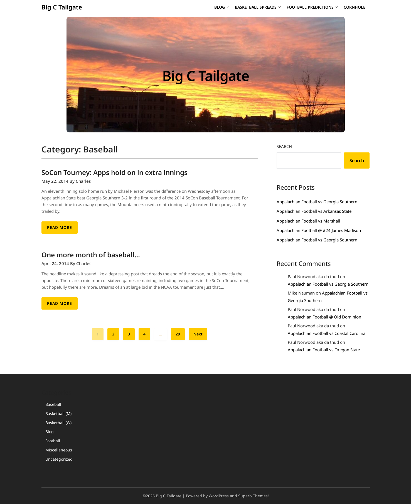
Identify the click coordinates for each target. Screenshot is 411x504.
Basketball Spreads (256, 7)
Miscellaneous (58, 450)
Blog (219, 7)
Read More (59, 227)
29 (178, 334)
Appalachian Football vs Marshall (308, 221)
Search (284, 146)
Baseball (53, 404)
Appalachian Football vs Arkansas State (314, 211)
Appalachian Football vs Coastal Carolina (326, 333)
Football (52, 440)
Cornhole (354, 7)
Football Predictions (310, 7)
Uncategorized (59, 459)
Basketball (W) (58, 422)
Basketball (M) (58, 413)
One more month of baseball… (90, 254)
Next (198, 334)
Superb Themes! (253, 495)
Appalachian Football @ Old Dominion (324, 317)
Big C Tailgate (61, 7)
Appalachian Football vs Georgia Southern (317, 201)
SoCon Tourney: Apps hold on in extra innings (114, 172)
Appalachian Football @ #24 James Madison (319, 230)
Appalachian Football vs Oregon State (324, 349)
